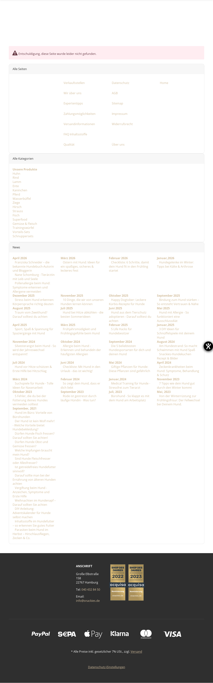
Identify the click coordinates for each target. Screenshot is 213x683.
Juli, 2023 (115, 392)
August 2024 (166, 342)
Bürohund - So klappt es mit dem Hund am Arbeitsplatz (129, 398)
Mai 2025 (163, 308)
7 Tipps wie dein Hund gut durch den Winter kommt (176, 386)
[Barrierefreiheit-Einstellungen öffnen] (208, 346)
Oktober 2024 (70, 342)
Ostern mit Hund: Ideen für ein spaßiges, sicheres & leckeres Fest (80, 266)
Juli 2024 (19, 363)
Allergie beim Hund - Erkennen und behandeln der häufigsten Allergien (81, 350)
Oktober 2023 (22, 392)
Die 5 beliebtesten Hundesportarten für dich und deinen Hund (130, 350)
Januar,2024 (117, 379)
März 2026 (68, 258)
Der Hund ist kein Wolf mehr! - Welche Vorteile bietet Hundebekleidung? (34, 425)
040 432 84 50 (90, 590)
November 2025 (72, 296)
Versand (136, 652)
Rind (16, 178)
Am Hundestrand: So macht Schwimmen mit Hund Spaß (177, 348)
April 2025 (20, 325)
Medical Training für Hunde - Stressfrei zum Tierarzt (129, 386)
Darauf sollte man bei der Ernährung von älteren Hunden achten (34, 479)
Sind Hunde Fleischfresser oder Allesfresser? (32, 461)
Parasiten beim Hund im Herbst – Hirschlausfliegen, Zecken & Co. (31, 534)
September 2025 (168, 296)
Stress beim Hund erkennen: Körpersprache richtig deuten (33, 302)
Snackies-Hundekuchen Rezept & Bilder (174, 356)
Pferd (16, 194)
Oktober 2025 (118, 296)
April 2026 (20, 258)
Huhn (16, 174)
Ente (16, 186)
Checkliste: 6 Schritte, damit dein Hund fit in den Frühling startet (129, 266)
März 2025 (68, 325)
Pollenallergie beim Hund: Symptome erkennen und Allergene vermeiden (31, 287)
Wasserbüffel (22, 199)
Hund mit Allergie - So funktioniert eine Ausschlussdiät (173, 316)
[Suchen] (149, 5)
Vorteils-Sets (21, 232)
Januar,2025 (165, 325)
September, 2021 (25, 409)
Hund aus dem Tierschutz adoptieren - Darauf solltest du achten (130, 316)
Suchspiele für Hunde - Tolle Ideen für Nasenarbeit (33, 386)
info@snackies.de (88, 601)
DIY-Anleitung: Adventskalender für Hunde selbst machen (32, 513)
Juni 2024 (67, 363)
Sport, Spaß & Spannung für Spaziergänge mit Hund (33, 331)
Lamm (17, 182)
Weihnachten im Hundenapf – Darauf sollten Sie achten (34, 502)
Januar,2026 (165, 258)
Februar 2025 (118, 325)
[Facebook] (180, 31)
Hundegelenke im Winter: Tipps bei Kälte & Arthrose (175, 264)
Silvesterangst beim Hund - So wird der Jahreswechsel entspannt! (34, 350)
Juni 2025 (115, 308)
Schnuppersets (23, 236)
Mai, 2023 (164, 392)
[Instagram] (190, 31)
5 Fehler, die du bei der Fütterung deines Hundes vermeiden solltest (30, 400)
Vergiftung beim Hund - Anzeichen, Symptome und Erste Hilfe (31, 492)
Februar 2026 (118, 258)
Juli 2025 (67, 308)
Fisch (16, 215)
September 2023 (72, 392)
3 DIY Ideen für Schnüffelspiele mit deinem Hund (175, 333)
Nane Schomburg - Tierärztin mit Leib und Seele (34, 277)
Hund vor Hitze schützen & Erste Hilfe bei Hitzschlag (32, 369)
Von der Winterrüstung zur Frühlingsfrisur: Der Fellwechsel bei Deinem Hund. (178, 400)
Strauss (18, 211)
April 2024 (164, 363)
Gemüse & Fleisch (25, 224)
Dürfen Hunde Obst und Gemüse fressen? (30, 444)
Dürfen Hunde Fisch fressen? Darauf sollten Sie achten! (33, 436)
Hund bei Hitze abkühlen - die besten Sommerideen (82, 314)
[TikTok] (199, 31)
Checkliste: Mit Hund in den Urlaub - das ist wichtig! (80, 369)
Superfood (20, 219)
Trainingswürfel (23, 228)
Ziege (16, 203)
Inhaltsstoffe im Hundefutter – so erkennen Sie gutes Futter (33, 523)
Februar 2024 (70, 379)
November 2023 (168, 379)
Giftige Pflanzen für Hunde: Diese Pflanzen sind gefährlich (129, 369)
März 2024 (20, 379)
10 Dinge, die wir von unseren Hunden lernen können (82, 302)
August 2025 (21, 308)
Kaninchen (20, 190)
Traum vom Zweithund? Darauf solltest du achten (30, 314)
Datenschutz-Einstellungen (106, 667)
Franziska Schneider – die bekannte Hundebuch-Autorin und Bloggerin (33, 266)
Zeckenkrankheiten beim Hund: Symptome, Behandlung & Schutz (178, 371)
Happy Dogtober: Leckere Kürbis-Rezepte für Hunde (127, 302)
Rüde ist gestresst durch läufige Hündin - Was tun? (78, 398)
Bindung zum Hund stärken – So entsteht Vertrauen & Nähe (178, 302)
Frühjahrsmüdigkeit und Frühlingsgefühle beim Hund (80, 331)
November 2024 (24, 342)
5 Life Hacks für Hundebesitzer (120, 331)
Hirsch (17, 207)
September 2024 (120, 342)
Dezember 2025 (24, 296)
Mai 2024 (115, 363)
